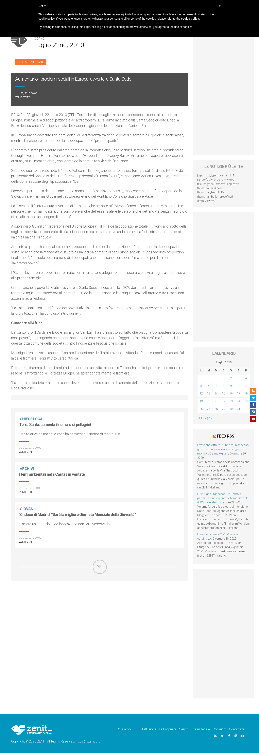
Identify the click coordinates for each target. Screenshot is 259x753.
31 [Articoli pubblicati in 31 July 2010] (238, 408)
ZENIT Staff (22, 97)
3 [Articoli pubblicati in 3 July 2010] (238, 378)
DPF (136, 729)
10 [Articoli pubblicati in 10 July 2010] (238, 385)
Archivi (27, 468)
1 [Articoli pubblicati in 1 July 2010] (223, 378)
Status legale (200, 729)
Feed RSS (225, 435)
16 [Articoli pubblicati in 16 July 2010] (231, 393)
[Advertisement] (99, 602)
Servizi (184, 729)
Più (100, 567)
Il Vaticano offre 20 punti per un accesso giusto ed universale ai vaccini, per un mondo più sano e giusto (223, 449)
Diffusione (149, 729)
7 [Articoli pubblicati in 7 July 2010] (216, 385)
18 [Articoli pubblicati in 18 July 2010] (246, 393)
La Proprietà (167, 729)
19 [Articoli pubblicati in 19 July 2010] (201, 401)
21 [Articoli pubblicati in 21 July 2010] (216, 401)
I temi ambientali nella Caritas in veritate (52, 474)
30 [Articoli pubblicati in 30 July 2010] (231, 408)
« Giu (200, 418)
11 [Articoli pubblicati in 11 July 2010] (246, 385)
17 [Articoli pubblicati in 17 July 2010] (238, 393)
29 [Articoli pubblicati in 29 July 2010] (223, 408)
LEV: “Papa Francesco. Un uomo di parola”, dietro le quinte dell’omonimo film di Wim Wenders (223, 498)
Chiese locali (33, 419)
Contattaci (236, 729)
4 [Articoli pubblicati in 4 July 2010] (246, 378)
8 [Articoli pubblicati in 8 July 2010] (223, 385)
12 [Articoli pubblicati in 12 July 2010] (201, 393)
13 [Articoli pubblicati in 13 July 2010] (208, 393)
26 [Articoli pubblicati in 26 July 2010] (201, 408)
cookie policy (190, 18)
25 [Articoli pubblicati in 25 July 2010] (246, 401)
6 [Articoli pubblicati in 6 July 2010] (208, 385)
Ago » (208, 418)
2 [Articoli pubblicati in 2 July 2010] (231, 378)
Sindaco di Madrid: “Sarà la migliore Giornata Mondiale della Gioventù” (77, 514)
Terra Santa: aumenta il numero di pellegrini (55, 424)
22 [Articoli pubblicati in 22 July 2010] (223, 401)
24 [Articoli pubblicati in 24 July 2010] (238, 401)
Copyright (219, 729)
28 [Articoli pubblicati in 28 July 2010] (216, 408)
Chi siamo (124, 729)
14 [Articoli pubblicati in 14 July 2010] (216, 393)
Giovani (27, 509)
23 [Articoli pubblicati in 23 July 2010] (231, 401)
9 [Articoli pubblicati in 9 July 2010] (231, 385)
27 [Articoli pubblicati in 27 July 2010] (208, 408)
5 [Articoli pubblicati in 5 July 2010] (201, 385)
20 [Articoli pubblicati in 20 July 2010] (208, 401)
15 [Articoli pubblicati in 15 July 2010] (223, 393)
